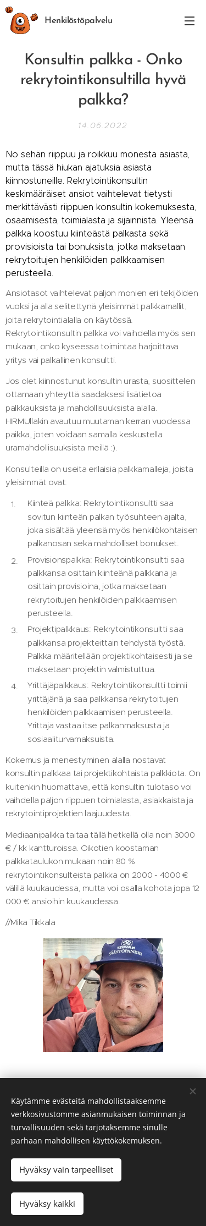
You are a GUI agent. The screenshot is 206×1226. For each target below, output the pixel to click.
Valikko (189, 20)
